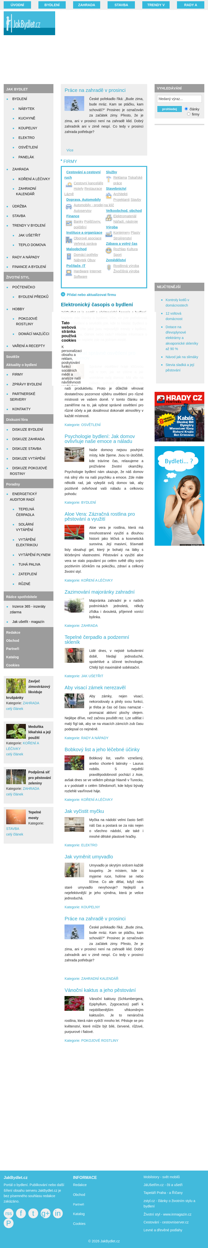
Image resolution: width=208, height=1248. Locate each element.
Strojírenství (122, 238)
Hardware (81, 271)
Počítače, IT (75, 266)
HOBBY (18, 309)
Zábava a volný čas (122, 244)
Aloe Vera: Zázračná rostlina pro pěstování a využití (99, 516)
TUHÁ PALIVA (29, 564)
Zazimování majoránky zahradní (99, 592)
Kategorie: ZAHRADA (81, 626)
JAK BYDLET (17, 89)
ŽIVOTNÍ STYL (18, 277)
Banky (78, 221)
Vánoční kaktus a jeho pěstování (100, 990)
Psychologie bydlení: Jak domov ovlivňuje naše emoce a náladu (99, 439)
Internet (95, 271)
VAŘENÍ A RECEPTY (28, 346)
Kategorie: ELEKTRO (80, 845)
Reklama (120, 177)
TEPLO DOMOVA (32, 245)
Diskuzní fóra (17, 420)
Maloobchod (76, 249)
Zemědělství (116, 260)
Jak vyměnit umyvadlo (88, 856)
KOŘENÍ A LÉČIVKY (34, 179)
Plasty (135, 233)
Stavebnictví (116, 189)
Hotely (78, 189)
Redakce (13, 632)
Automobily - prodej (88, 205)
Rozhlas (119, 249)
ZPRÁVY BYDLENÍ (27, 384)
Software (80, 277)
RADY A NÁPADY (26, 257)
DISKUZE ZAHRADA (28, 439)
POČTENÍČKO (23, 287)
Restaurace (93, 189)
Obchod (12, 641)
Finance (72, 216)
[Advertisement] (135, 46)
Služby (111, 172)
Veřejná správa (85, 244)
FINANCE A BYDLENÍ (29, 267)
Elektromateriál (124, 216)
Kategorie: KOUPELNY (82, 907)
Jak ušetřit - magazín (28, 622)
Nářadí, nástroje (125, 221)
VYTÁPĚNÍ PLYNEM (34, 555)
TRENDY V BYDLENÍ (28, 225)
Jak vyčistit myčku (84, 811)
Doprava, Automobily (83, 200)
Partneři (12, 649)
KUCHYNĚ (26, 118)
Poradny (13, 484)
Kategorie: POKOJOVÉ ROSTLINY (91, 1040)
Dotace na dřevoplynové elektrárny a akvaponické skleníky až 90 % (182, 338)
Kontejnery (121, 233)
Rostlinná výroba (126, 266)
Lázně (69, 194)
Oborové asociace (87, 238)
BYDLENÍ (52, 5)
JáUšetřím (151, 1185)
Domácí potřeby (86, 255)
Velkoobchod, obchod (124, 211)
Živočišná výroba (126, 271)
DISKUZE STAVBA (26, 449)
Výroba (112, 227)
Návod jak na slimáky (182, 357)
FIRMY (17, 374)
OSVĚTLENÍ (28, 147)
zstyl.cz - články (156, 1201)
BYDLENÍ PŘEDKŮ (33, 297)
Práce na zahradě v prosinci (95, 90)
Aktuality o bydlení (21, 365)
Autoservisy (82, 211)
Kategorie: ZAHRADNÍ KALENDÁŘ (91, 979)
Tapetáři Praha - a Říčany (163, 1193)
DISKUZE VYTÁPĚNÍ (28, 458)
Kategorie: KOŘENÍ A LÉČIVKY (88, 580)
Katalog (12, 657)
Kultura (132, 249)
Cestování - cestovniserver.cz (166, 1222)
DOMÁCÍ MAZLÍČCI (33, 334)
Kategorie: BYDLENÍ (80, 502)
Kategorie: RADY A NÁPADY (86, 738)
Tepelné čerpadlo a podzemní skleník (96, 639)
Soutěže (12, 357)
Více (69, 150)
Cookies (12, 665)
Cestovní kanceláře (88, 183)
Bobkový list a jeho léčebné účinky (102, 749)
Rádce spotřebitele (21, 597)
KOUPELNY (27, 128)
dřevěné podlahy (169, 1230)
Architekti (120, 194)
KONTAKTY (21, 409)
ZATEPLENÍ (27, 574)
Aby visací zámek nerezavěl (95, 687)
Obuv (91, 260)
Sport (117, 255)
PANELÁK (26, 157)
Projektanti (121, 200)
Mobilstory (151, 1177)
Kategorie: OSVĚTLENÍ (82, 425)
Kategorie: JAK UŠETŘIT (83, 676)
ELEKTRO (26, 138)
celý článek (14, 709)
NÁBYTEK (26, 109)
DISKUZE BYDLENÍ (27, 429)
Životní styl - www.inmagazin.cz (168, 1214)
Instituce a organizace (84, 233)
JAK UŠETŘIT (29, 235)
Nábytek (80, 260)
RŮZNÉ (24, 584)
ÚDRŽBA (19, 206)
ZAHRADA (86, 5)
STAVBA (121, 5)
